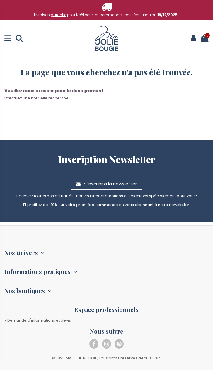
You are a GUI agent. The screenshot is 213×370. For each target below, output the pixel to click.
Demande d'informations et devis (37, 320)
